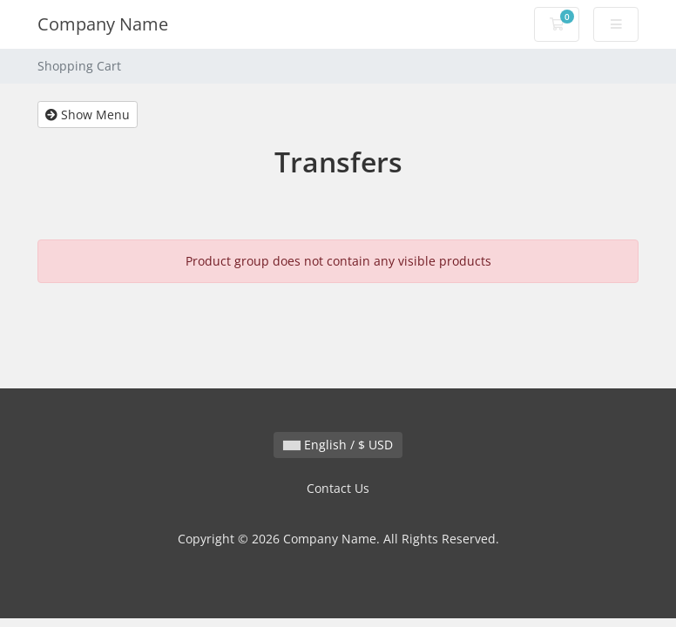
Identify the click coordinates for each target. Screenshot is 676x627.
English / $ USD (338, 444)
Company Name (102, 24)
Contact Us (338, 488)
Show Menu (87, 114)
